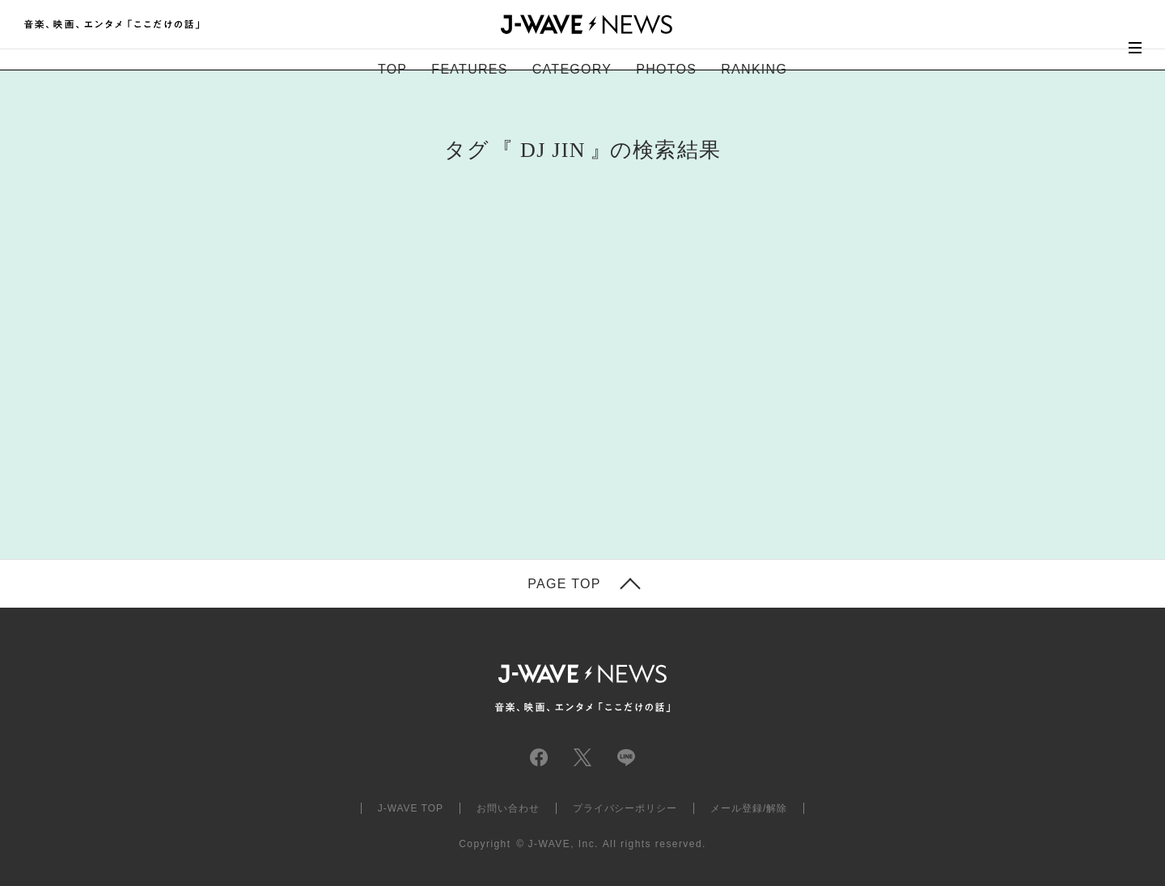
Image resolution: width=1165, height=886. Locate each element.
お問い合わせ (508, 808)
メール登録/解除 (748, 808)
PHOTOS (666, 69)
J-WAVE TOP (410, 808)
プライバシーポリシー (625, 808)
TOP (392, 69)
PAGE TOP (563, 584)
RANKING (754, 69)
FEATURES (469, 69)
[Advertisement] (420, 385)
